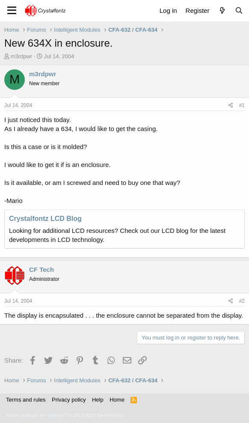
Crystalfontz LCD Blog (45, 218)
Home (117, 399)
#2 (242, 301)
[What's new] (221, 10)
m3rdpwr (22, 56)
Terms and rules (25, 399)
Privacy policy (69, 399)
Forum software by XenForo (65, 415)
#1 (242, 105)
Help (98, 399)
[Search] (239, 10)
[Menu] (12, 10)
